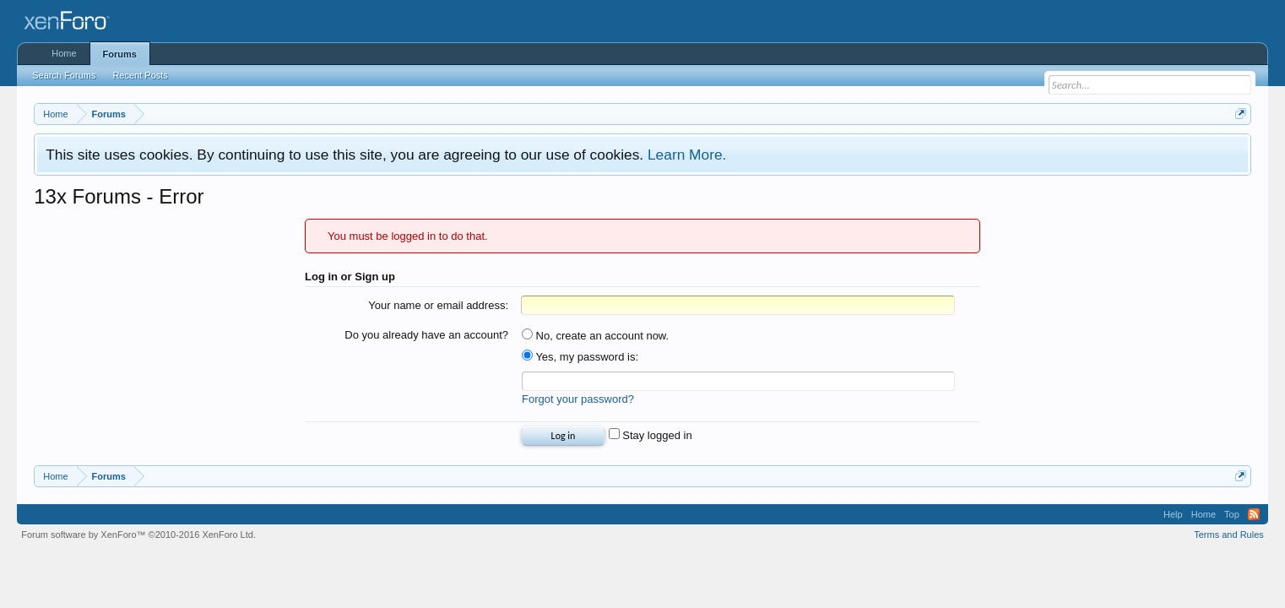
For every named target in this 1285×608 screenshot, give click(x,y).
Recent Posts (139, 75)
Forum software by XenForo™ (138, 534)
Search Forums (63, 75)
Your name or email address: (438, 305)
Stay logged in (650, 435)
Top (1231, 514)
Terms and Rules (1229, 534)
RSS (1254, 514)
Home (64, 53)
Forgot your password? (578, 399)
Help (1173, 514)
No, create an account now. (595, 335)
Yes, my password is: (580, 356)
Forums (120, 54)
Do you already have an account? (426, 334)
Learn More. (687, 154)
